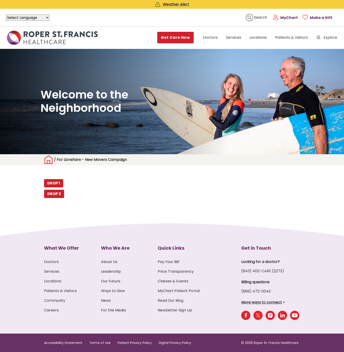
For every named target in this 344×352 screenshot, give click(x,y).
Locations (258, 37)
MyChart (289, 17)
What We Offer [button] (61, 248)
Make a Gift (321, 17)
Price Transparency (176, 271)
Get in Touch (256, 248)
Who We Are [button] (115, 248)
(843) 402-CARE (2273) (262, 271)
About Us (109, 261)
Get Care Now (175, 37)
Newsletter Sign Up (175, 310)
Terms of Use (100, 342)
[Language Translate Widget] (27, 18)
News (106, 300)
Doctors (211, 37)
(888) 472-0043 (256, 291)
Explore (326, 37)
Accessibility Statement (63, 342)
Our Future (110, 281)
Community (54, 300)
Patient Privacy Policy (135, 342)
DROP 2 (54, 193)
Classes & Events (173, 281)
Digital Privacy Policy (175, 342)
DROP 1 (53, 183)
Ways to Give (113, 290)
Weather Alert (176, 4)
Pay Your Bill (168, 261)
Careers (51, 310)
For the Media (113, 310)
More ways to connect (261, 302)
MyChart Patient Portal (179, 290)
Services (233, 37)
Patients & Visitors (291, 37)
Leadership (111, 271)
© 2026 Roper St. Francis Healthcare (270, 342)
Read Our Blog (170, 300)
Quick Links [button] (171, 248)
